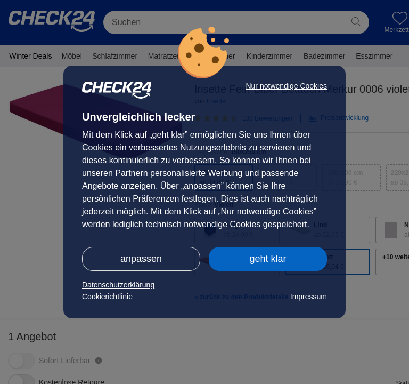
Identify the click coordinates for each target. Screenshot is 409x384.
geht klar (267, 258)
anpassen (141, 258)
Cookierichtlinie (107, 296)
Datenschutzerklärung (118, 285)
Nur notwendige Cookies (286, 86)
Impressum (308, 296)
